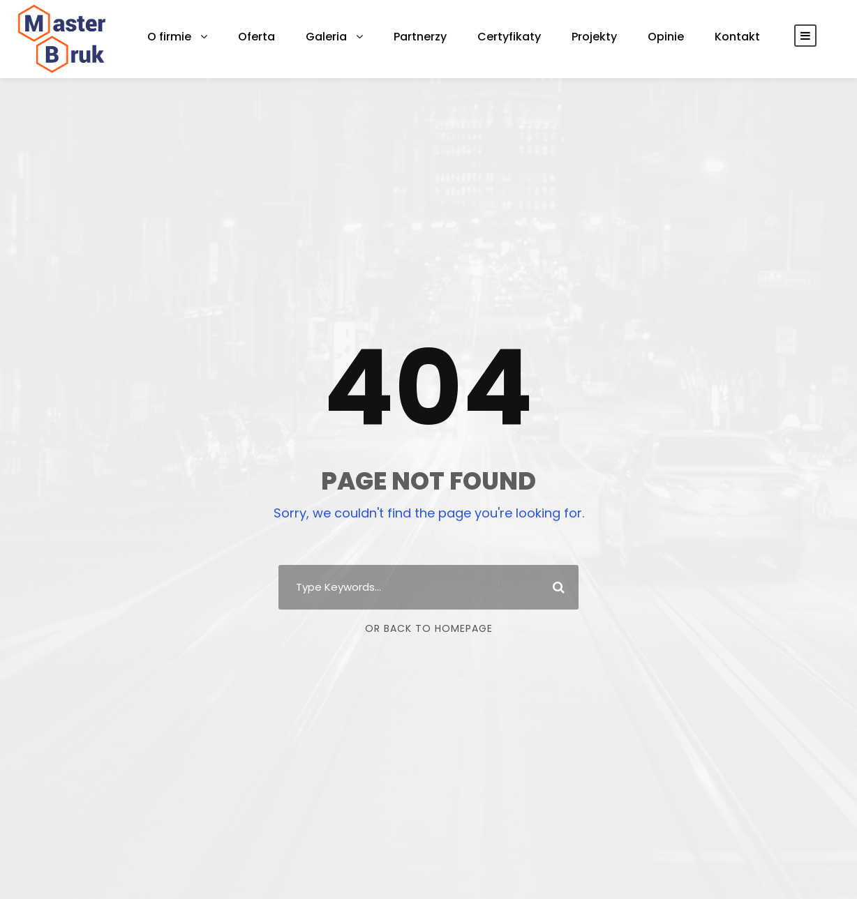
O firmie (166, 37)
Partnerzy (401, 37)
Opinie (627, 37)
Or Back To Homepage (429, 628)
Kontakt (692, 37)
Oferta (248, 37)
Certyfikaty (482, 37)
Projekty (559, 37)
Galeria (313, 37)
